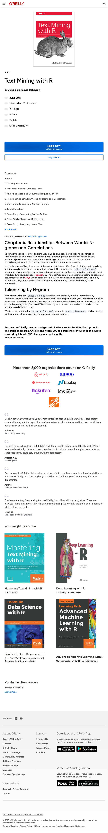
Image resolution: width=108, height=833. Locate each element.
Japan (6, 793)
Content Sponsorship (14, 774)
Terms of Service (10, 826)
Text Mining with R (37, 236)
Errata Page (10, 692)
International (11, 783)
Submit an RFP (10, 765)
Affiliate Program (12, 761)
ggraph (39, 274)
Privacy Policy (43, 747)
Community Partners (13, 756)
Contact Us (42, 739)
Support (41, 733)
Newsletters (42, 743)
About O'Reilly (12, 733)
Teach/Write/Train (12, 739)
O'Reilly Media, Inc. (19, 125)
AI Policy (40, 752)
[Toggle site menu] (3, 3)
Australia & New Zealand (16, 789)
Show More (10, 229)
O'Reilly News (10, 747)
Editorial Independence (44, 826)
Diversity (7, 769)
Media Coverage (11, 752)
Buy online (54, 157)
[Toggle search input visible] (104, 3)
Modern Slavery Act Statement (71, 826)
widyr (27, 277)
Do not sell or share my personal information (23, 814)
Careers (7, 743)
